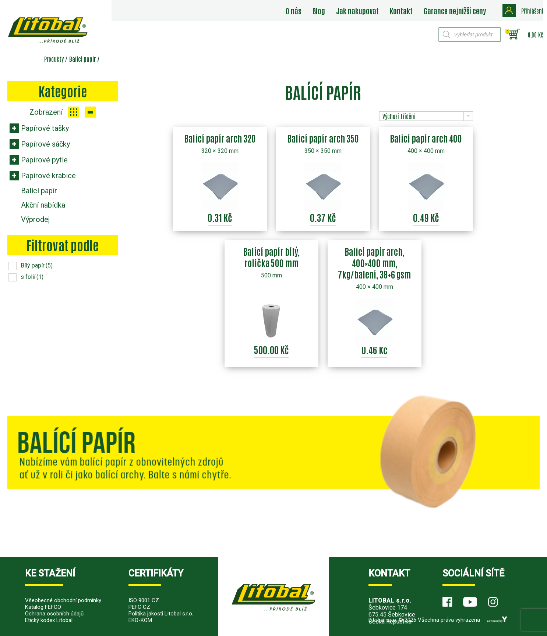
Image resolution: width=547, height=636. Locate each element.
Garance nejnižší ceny (455, 10)
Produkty (54, 58)
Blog (319, 10)
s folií (32, 276)
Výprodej (35, 219)
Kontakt (401, 10)
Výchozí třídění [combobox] (399, 116)
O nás (293, 10)
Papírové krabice (48, 175)
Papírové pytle (44, 159)
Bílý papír (37, 265)
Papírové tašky (45, 128)
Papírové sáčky (45, 144)
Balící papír (39, 190)
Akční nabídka (43, 205)
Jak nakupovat (357, 10)
